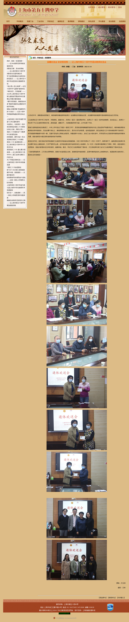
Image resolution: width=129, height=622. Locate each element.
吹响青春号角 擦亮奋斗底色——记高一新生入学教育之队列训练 (16, 180)
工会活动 (40, 21)
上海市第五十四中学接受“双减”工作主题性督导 (16, 120)
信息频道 (122, 21)
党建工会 (30, 21)
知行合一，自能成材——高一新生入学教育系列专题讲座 (16, 195)
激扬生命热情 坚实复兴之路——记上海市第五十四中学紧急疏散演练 (16, 202)
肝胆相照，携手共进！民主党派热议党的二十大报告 (16, 138)
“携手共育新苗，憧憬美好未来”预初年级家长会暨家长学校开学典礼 (16, 104)
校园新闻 (48, 58)
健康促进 (61, 21)
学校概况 (20, 21)
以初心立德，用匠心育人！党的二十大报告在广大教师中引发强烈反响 (16, 131)
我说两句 (103, 598)
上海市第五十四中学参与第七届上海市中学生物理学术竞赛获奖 (16, 187)
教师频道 (71, 21)
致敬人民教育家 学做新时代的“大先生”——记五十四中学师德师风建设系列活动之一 (16, 113)
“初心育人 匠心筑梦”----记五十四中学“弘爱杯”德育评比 (16, 87)
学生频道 (102, 21)
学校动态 (50, 21)
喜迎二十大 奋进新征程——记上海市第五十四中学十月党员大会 (16, 144)
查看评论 (112, 598)
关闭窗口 (121, 598)
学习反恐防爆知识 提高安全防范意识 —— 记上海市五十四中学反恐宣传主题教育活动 (16, 80)
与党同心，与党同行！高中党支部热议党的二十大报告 (16, 125)
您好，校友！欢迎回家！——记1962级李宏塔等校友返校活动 (16, 63)
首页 (8, 21)
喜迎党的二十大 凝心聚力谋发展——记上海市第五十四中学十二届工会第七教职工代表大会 (16, 153)
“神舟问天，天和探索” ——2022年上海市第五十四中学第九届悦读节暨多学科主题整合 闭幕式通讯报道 (16, 95)
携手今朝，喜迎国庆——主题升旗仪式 (16, 174)
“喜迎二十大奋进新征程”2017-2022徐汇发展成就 (16, 168)
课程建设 (81, 21)
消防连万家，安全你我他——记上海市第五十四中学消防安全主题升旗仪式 (16, 71)
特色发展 (91, 21)
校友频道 (112, 21)
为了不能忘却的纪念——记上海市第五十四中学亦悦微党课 (16, 162)
